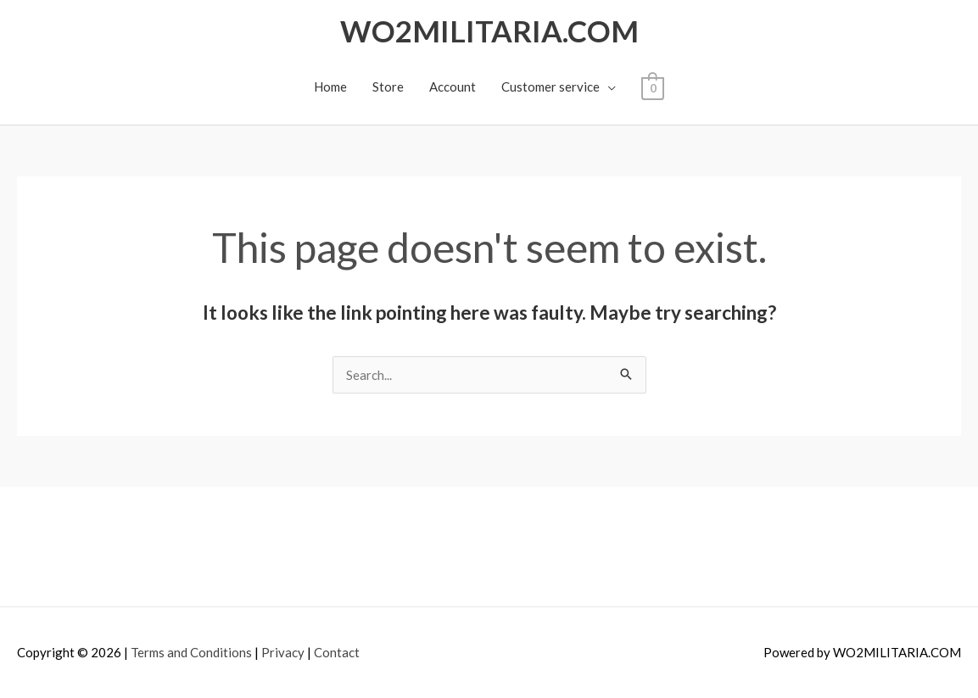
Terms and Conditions (191, 652)
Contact (337, 652)
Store (388, 86)
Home (330, 86)
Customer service (550, 86)
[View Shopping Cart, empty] (652, 86)
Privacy (283, 652)
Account (452, 86)
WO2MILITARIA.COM (489, 30)
